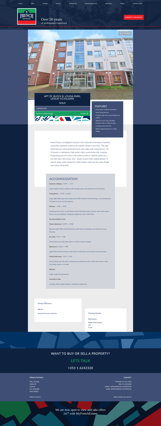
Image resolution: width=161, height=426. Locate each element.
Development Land (91, 3)
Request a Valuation (133, 17)
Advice (122, 3)
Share (84, 114)
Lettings (45, 3)
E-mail (90, 327)
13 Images (125, 33)
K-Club (58, 3)
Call (89, 325)
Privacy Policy (35, 397)
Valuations (108, 3)
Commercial (72, 3)
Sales (32, 3)
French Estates (95, 322)
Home (20, 3)
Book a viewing (44, 114)
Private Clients (137, 3)
